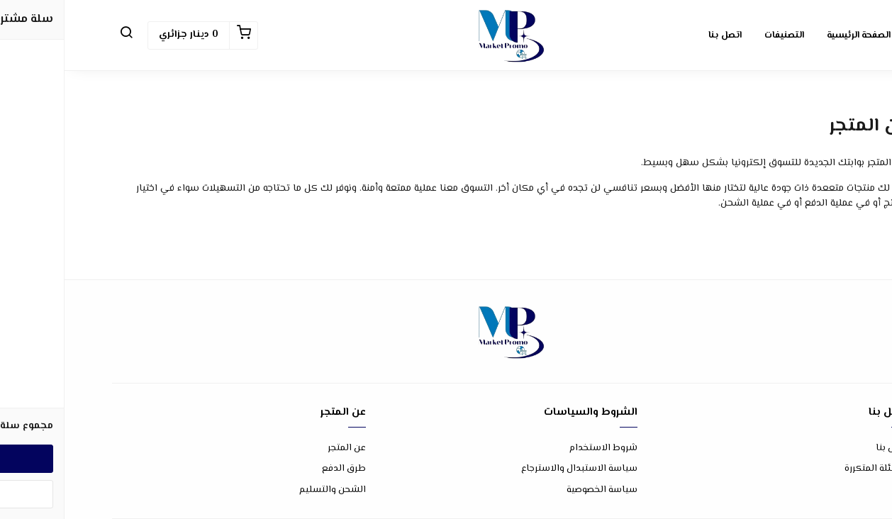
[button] (62, 35)
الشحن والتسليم (268, 490)
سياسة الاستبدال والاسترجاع (515, 469)
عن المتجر (282, 448)
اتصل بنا (827, 448)
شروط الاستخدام (539, 448)
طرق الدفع (279, 469)
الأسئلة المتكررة (812, 469)
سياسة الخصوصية (537, 490)
